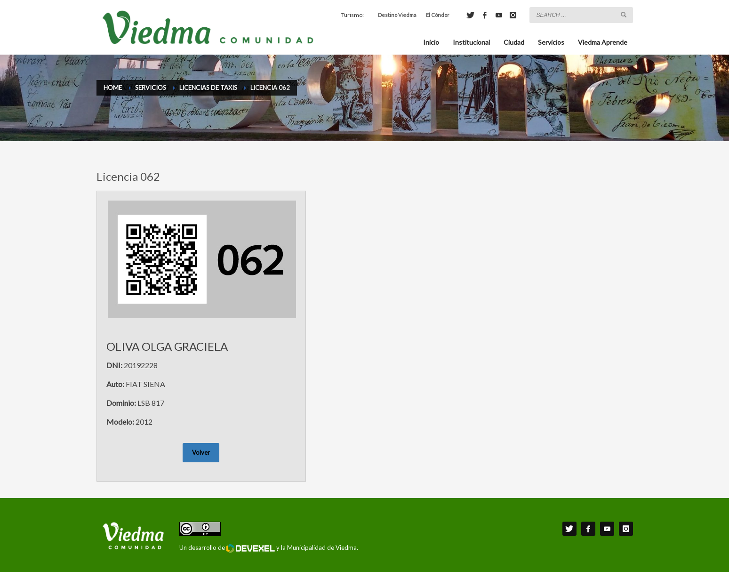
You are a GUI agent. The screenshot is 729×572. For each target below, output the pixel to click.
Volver (201, 452)
